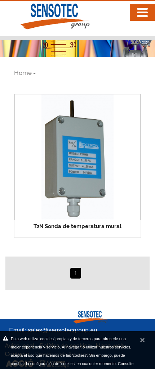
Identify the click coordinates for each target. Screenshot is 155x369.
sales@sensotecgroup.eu (62, 330)
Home (23, 72)
